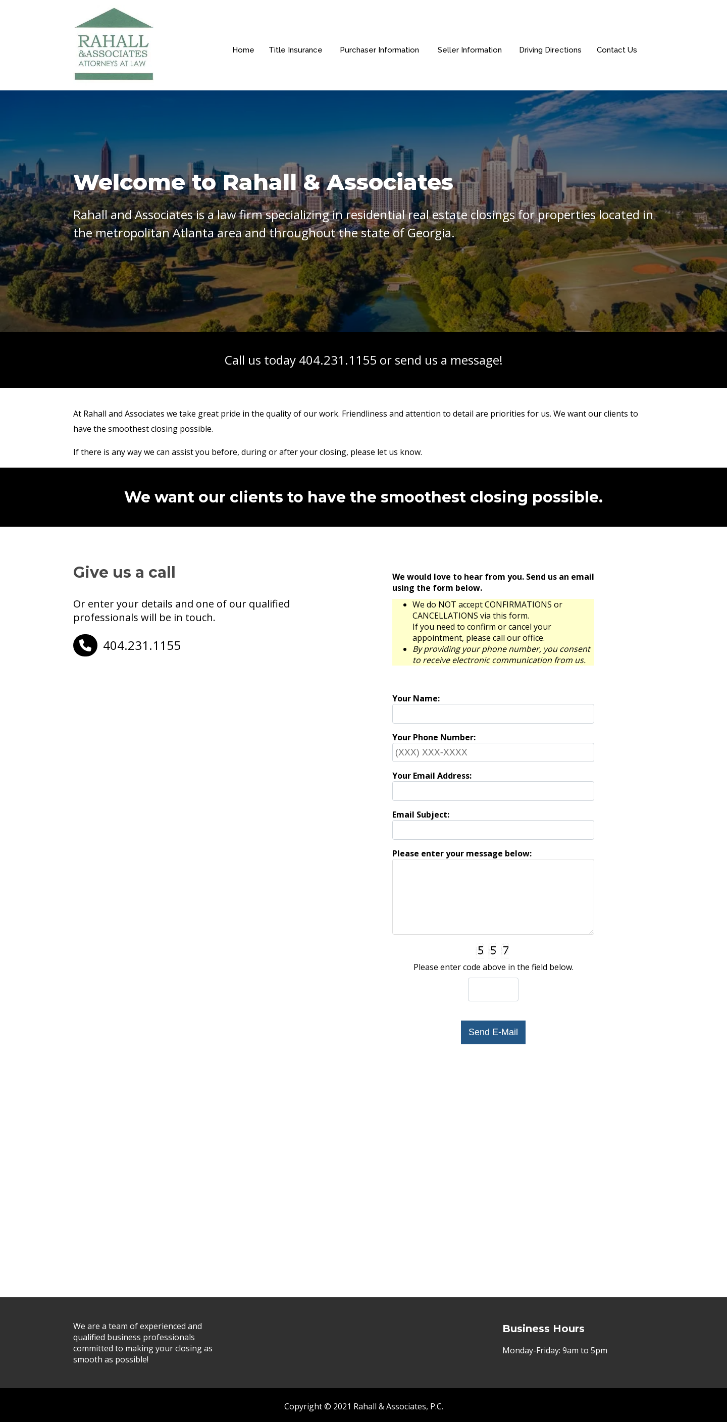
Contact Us (619, 56)
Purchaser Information (381, 56)
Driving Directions (552, 56)
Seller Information (471, 56)
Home (244, 56)
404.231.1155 (338, 359)
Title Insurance (296, 56)
